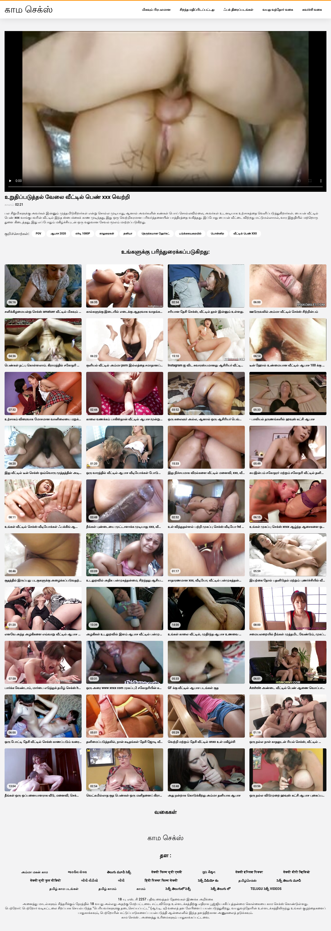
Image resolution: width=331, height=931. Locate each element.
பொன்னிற (217, 233)
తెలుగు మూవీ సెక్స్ (119, 872)
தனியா (127, 233)
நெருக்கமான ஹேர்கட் (155, 233)
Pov (38, 233)
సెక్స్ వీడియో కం (208, 880)
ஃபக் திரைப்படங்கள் (238, 9)
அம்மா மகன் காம (34, 872)
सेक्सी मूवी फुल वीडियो (45, 880)
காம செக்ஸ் (130, 917)
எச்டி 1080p (82, 233)
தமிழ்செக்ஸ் (247, 880)
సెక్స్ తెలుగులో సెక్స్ (178, 889)
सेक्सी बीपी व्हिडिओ (296, 872)
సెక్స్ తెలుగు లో (220, 889)
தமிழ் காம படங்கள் (63, 889)
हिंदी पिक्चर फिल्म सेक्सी (161, 880)
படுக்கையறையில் (190, 233)
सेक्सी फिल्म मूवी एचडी (166, 872)
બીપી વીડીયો (89, 880)
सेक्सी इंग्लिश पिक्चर (249, 872)
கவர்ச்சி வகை (312, 9)
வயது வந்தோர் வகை (277, 9)
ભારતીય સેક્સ (77, 872)
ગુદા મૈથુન (208, 872)
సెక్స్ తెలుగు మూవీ (289, 880)
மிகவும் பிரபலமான (156, 9)
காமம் (140, 889)
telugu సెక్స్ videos (266, 889)
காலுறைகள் (106, 233)
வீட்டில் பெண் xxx (245, 233)
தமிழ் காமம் (107, 889)
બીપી (121, 880)
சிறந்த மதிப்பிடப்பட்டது (197, 9)
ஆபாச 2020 (58, 233)
